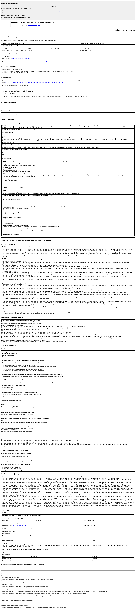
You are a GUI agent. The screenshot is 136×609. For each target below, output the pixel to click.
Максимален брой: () (24, 208)
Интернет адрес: (7, 525)
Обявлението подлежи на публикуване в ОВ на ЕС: (13, 10)
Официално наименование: (8, 43)
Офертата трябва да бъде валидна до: (10, 428)
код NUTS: (25, 48)
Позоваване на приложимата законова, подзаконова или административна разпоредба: (21, 323)
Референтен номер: (128, 126)
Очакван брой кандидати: (8, 207)
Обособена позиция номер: (70, 161)
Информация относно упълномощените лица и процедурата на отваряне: (18, 442)
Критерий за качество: (10, 184)
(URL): (3, 82)
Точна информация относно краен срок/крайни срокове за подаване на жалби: (20, 544)
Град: (3, 48)
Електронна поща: (6, 53)
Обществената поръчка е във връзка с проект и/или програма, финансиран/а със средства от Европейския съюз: (29, 230)
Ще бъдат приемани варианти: (10, 213)
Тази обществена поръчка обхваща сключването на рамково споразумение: (20, 362)
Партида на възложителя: (7, 6)
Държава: (82, 48)
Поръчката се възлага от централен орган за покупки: (14, 72)
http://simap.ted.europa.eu (34, 25)
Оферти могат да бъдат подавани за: (11, 154)
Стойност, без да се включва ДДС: (10, 146)
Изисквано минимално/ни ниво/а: (10, 271)
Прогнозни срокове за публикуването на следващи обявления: (17, 461)
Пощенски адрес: (6, 45)
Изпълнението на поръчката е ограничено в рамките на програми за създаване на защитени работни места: (27, 313)
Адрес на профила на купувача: (11, 61)
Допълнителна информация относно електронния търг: (15, 389)
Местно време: (22, 414)
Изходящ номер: (5, 8)
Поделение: (53, 6)
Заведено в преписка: (7, 17)
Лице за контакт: (6, 50)
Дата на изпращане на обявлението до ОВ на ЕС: (13, 15)
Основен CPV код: (7, 165)
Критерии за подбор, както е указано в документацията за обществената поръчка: (21, 259)
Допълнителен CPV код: (28, 129)
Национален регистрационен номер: (88, 43)
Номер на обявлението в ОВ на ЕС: (9, 406)
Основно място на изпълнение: (10, 170)
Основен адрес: (7, 58)
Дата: (2, 414)
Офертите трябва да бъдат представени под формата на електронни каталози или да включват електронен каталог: (30, 226)
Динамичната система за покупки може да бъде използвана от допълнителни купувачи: (23, 370)
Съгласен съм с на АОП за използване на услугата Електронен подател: (72, 11)
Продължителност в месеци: (9, 196)
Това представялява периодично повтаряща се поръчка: (15, 456)
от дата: (15, 8)
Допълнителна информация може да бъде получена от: (15, 85)
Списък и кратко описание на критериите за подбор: (14, 261)
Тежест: (22, 187)
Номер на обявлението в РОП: (8, 409)
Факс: (81, 53)
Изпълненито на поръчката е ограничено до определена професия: (17, 321)
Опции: (4, 218)
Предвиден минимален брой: (11, 208)
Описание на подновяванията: (10, 203)
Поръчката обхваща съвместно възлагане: (12, 69)
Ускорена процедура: (7, 355)
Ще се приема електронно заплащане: (11, 470)
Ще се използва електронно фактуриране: (12, 468)
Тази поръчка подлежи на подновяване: (12, 199)
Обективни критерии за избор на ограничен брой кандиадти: (17, 209)
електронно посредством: (8, 93)
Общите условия (62, 11)
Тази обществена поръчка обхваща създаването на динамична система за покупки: (21, 369)
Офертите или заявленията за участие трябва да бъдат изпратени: (17, 90)
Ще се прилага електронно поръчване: (11, 467)
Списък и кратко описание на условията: (11, 248)
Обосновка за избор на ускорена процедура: (12, 356)
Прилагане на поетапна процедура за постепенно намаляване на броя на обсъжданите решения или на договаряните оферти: (32, 376)
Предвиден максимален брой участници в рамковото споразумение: (19, 365)
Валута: (26, 146)
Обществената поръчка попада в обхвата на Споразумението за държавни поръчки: (21, 394)
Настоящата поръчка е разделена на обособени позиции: (15, 150)
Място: (3, 439)
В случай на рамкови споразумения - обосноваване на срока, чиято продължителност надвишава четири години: (29, 366)
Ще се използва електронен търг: (10, 387)
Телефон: (82, 50)
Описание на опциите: (8, 223)
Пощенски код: (53, 48)
